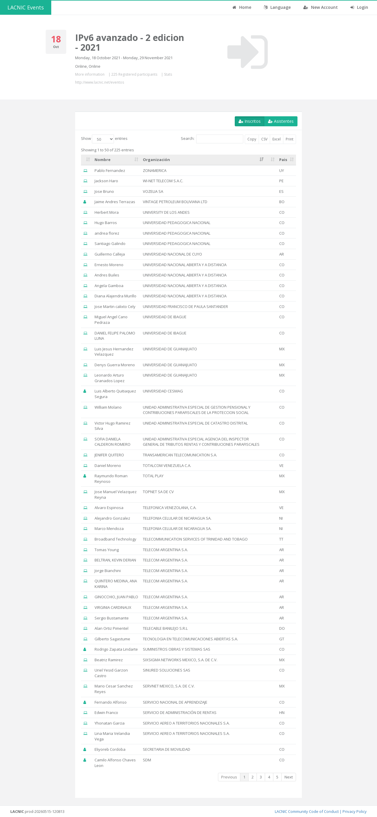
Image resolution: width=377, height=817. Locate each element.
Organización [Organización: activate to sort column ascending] (156, 159)
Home (241, 7)
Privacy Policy (355, 811)
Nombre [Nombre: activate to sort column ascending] (102, 159)
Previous (229, 777)
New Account (320, 7)
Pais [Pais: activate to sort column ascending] (283, 159)
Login (359, 7)
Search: (212, 139)
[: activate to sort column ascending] (86, 160)
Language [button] (277, 7)
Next (289, 777)
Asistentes (281, 121)
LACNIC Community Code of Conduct (307, 811)
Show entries (104, 139)
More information (90, 74)
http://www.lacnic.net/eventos (99, 82)
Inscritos (250, 121)
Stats (168, 74)
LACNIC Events (25, 7)
